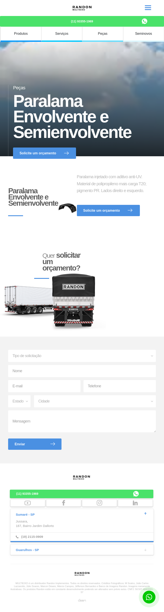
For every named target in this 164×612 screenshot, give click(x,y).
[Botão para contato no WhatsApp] (149, 597)
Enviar (20, 444)
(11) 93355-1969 (82, 21)
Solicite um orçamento (37, 153)
